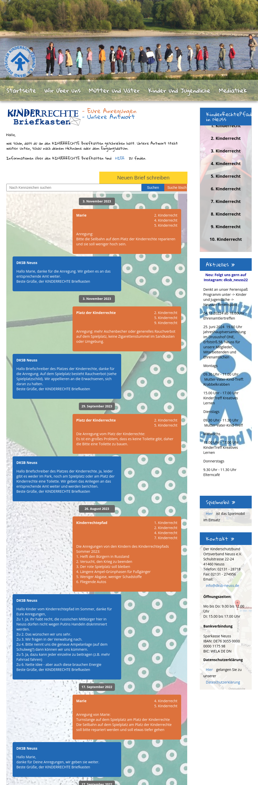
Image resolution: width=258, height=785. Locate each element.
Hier (210, 513)
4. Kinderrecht (226, 163)
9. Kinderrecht (226, 226)
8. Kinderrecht (226, 214)
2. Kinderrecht (226, 138)
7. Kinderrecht (226, 201)
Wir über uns (62, 90)
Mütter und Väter (114, 90)
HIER (120, 158)
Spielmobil (220, 502)
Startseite (21, 90)
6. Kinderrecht (226, 189)
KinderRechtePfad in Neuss (229, 116)
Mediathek (233, 90)
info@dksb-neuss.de (222, 585)
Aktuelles (220, 264)
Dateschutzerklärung (223, 682)
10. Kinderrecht (226, 239)
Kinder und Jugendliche (179, 90)
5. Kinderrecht (226, 176)
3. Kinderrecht (226, 151)
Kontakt (220, 538)
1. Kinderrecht (226, 125)
